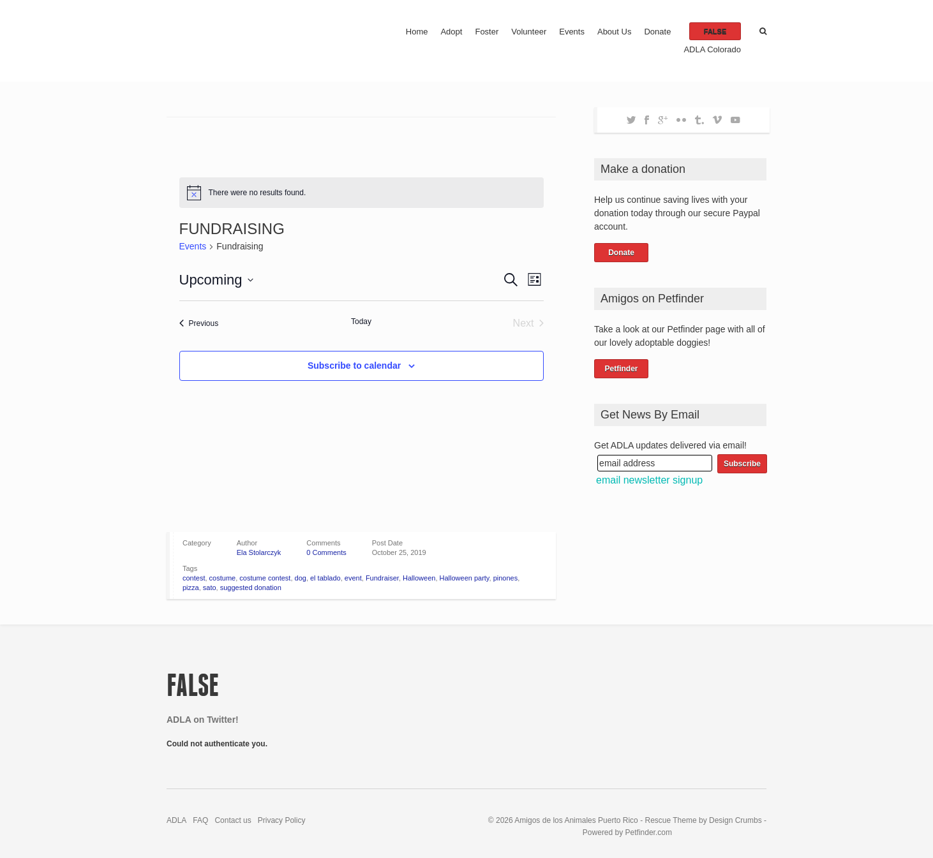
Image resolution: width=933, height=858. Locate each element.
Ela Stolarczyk (259, 552)
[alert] (361, 192)
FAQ (200, 820)
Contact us (232, 820)
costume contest (264, 578)
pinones (505, 578)
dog (300, 578)
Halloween (419, 578)
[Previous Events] (199, 323)
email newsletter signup (649, 480)
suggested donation (250, 587)
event (353, 578)
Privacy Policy (282, 820)
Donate (657, 31)
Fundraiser (382, 578)
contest (194, 578)
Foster (486, 31)
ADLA (176, 820)
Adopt (451, 31)
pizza (191, 587)
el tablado (325, 578)
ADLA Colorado (712, 49)
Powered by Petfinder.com (627, 832)
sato (209, 587)
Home (417, 31)
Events (572, 31)
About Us (614, 31)
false (715, 31)
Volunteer (528, 31)
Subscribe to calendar (354, 365)
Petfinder (621, 368)
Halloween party (464, 578)
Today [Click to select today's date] (361, 321)
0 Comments (326, 552)
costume (222, 578)
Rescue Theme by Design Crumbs (704, 820)
